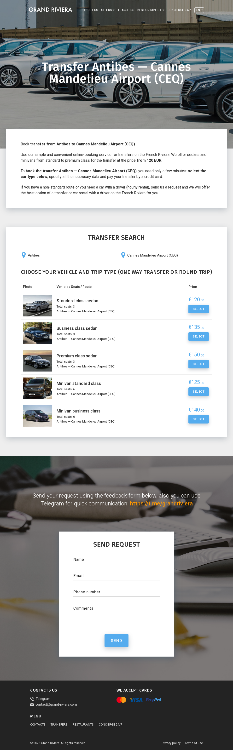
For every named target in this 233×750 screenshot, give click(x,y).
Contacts (38, 724)
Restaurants (83, 724)
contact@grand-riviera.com (53, 704)
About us (90, 10)
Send (116, 640)
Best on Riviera (149, 10)
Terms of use (194, 743)
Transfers (126, 10)
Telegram (40, 699)
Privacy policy (171, 743)
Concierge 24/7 (179, 10)
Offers (106, 10)
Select (198, 310)
